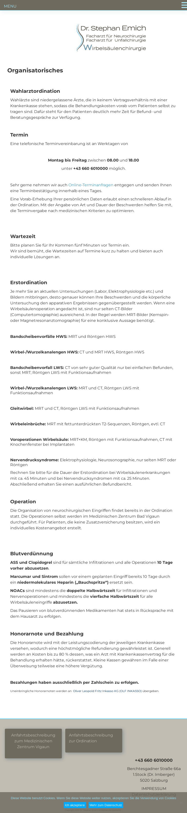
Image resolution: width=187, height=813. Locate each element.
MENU (10, 6)
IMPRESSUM (153, 788)
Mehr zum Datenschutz (106, 805)
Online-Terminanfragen (91, 185)
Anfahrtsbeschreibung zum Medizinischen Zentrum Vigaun (33, 741)
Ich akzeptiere (75, 805)
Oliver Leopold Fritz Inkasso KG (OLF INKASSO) (107, 691)
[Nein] (180, 802)
